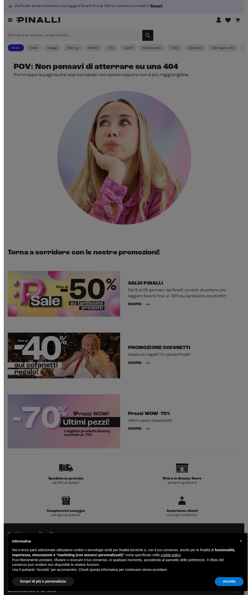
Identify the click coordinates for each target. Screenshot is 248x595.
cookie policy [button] (170, 555)
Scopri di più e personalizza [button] (43, 581)
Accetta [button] (229, 581)
